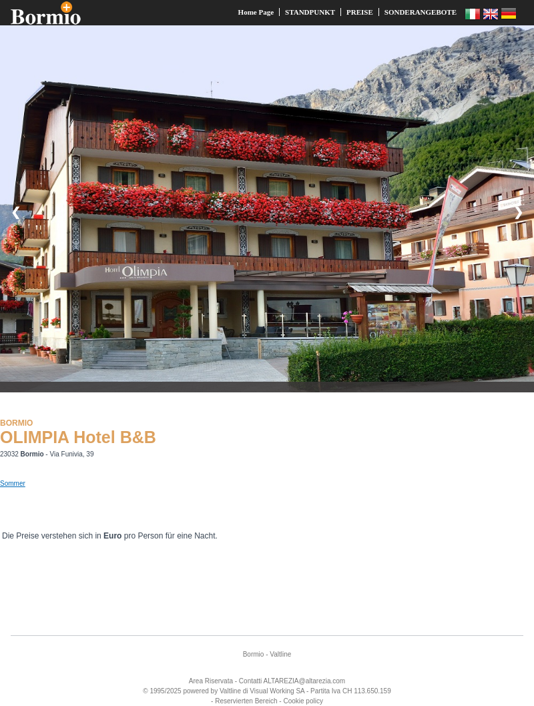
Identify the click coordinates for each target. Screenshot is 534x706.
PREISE (359, 12)
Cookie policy (302, 701)
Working (282, 691)
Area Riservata (211, 681)
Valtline (280, 654)
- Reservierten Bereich (244, 701)
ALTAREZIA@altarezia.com (305, 681)
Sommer (12, 483)
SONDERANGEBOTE (420, 12)
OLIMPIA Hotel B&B (78, 437)
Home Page (256, 12)
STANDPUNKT (310, 12)
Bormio (253, 654)
